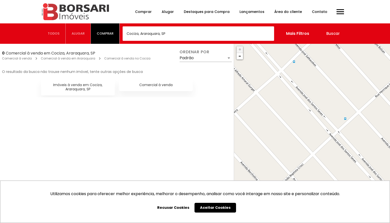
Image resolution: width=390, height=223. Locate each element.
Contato (319, 11)
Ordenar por (194, 52)
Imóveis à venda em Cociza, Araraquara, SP (77, 87)
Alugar (168, 11)
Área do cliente (288, 11)
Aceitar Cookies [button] (215, 207)
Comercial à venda (17, 58)
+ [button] (240, 49)
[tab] (54, 33)
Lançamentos (252, 11)
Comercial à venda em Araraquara (68, 58)
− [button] (240, 56)
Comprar (143, 11)
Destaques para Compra (207, 11)
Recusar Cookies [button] (173, 207)
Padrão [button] (187, 58)
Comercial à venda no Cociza (127, 58)
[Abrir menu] (340, 12)
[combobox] (198, 33)
